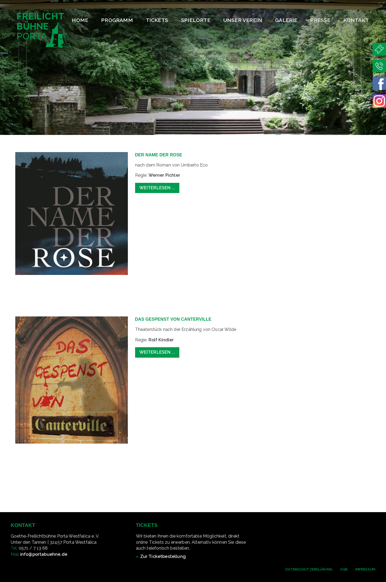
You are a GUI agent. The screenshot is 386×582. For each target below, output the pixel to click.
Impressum (365, 569)
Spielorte (195, 20)
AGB (344, 569)
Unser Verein (242, 20)
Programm (117, 20)
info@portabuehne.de (43, 554)
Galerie (286, 20)
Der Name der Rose (158, 155)
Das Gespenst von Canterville (173, 319)
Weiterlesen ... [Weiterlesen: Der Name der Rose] (157, 187)
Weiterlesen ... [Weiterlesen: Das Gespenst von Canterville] (157, 352)
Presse (320, 20)
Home (80, 20)
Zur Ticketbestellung (163, 556)
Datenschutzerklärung (308, 569)
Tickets (157, 20)
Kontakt (356, 20)
